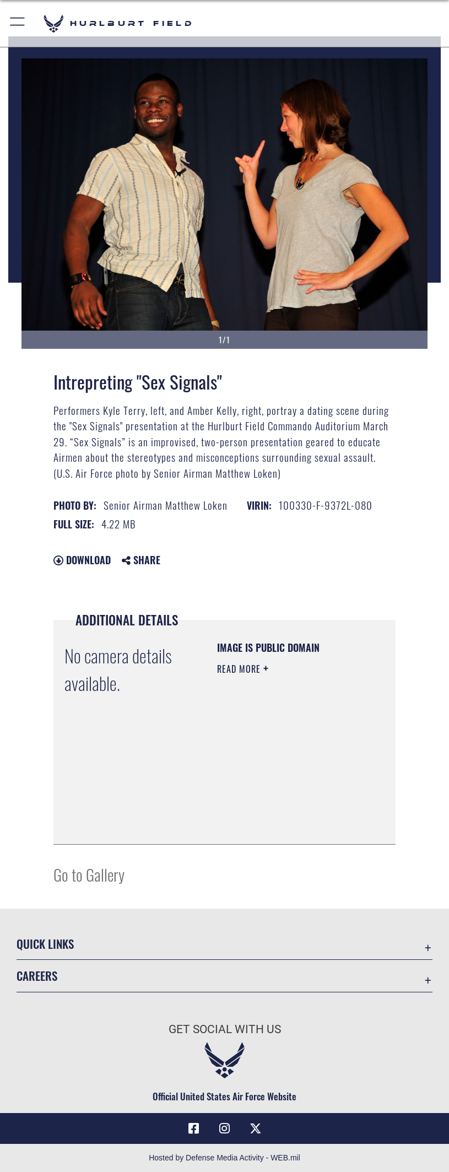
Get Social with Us (225, 1029)
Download (82, 560)
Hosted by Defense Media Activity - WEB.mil (224, 1157)
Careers (37, 975)
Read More (240, 669)
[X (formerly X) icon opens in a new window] (255, 1128)
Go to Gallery (89, 874)
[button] (18, 23)
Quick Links (45, 943)
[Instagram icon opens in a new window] (225, 1128)
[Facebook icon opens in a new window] (193, 1128)
